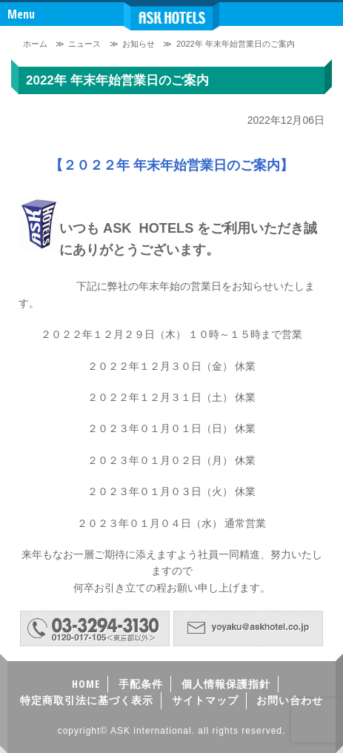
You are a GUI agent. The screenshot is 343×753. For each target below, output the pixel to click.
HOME (86, 684)
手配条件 (141, 684)
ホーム (35, 43)
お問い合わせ (289, 700)
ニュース (84, 43)
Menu (21, 14)
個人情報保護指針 (226, 684)
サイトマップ (205, 700)
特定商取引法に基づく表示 (86, 700)
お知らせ (138, 43)
